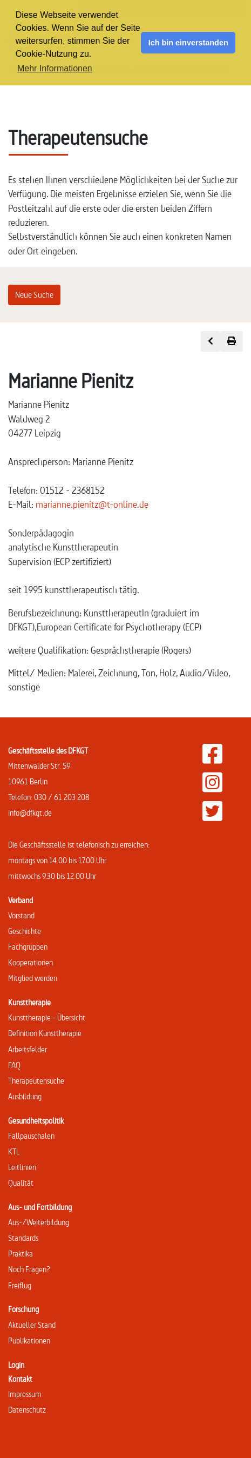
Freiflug (19, 1285)
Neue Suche (34, 295)
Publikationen (29, 1340)
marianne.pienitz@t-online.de (92, 504)
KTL (13, 1151)
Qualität (20, 1182)
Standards (23, 1237)
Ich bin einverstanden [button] (188, 42)
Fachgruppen (28, 946)
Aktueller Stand (32, 1324)
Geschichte (24, 931)
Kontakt (20, 1378)
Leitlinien (22, 1167)
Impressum (25, 1394)
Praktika (20, 1253)
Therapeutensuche (36, 1080)
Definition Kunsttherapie (45, 1033)
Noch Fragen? (29, 1269)
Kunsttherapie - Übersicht (46, 1017)
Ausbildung (25, 1096)
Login (16, 1364)
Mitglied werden (32, 978)
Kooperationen (30, 962)
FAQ (14, 1065)
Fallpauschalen (31, 1135)
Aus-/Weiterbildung (38, 1222)
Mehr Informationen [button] (54, 68)
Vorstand (21, 915)
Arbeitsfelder (27, 1049)
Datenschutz (27, 1409)
